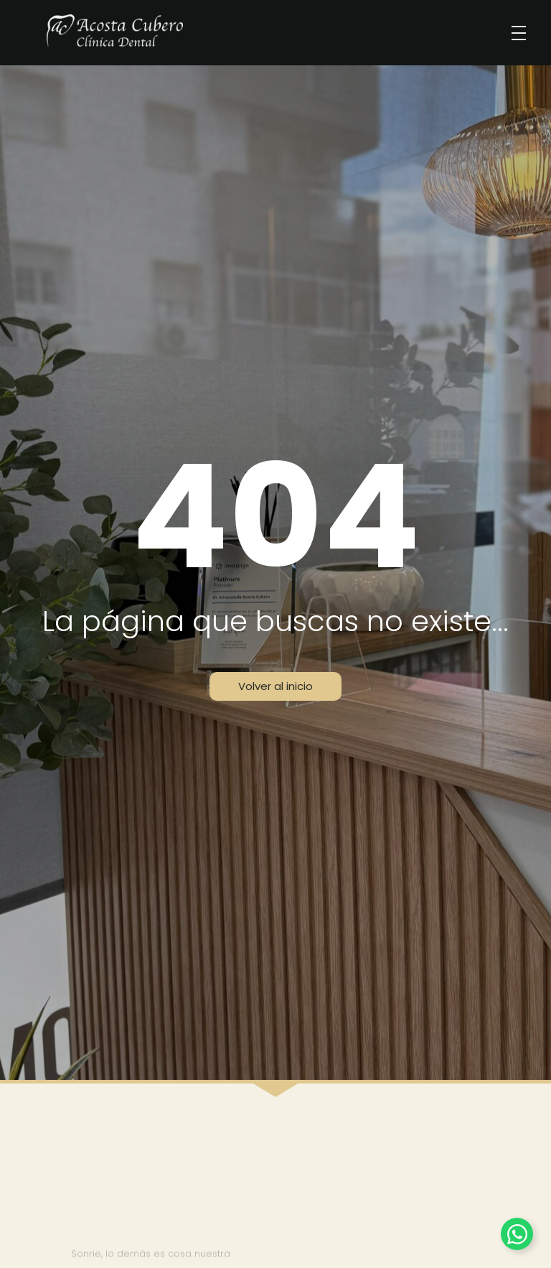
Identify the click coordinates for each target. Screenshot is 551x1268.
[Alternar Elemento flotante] (517, 1234)
